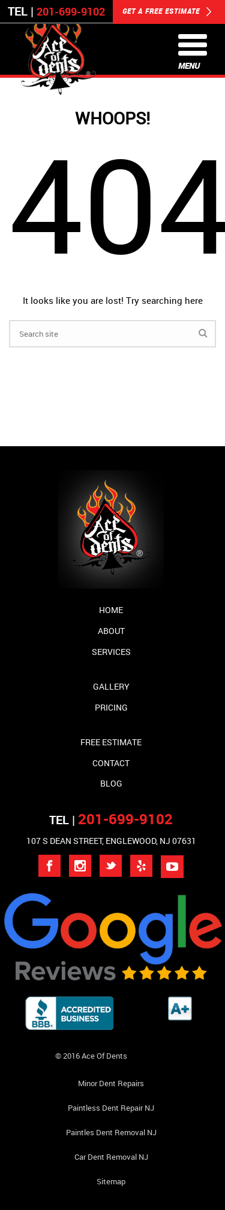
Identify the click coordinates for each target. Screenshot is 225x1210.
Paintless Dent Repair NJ (111, 1108)
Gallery (111, 686)
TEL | (111, 820)
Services (111, 651)
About (111, 630)
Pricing (111, 707)
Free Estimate (111, 742)
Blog (111, 783)
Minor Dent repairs (111, 1083)
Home (111, 609)
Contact (111, 763)
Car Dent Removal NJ (111, 1157)
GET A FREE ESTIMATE (167, 12)
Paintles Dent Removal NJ (111, 1132)
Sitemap (111, 1181)
